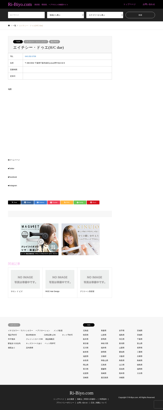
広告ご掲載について (99, 403)
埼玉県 (121, 339)
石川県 (85, 348)
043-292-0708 (30, 56)
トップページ (129, 4)
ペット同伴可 (50, 343)
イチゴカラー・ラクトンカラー (36, 42)
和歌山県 (104, 360)
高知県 (121, 369)
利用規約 (103, 399)
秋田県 (85, 335)
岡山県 (85, 365)
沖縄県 (121, 378)
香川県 (85, 369)
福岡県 (139, 369)
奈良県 (85, 360)
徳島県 (139, 365)
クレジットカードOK (34, 339)
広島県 (103, 365)
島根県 (139, 360)
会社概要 (70, 399)
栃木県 (85, 339)
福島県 (121, 335)
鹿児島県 (104, 378)
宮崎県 (85, 378)
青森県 (103, 331)
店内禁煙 (29, 348)
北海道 (85, 331)
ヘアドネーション (43, 331)
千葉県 (18, 42)
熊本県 (121, 373)
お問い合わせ (149, 4)
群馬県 (103, 339)
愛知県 (121, 352)
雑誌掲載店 (49, 339)
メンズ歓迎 (58, 331)
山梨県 (121, 348)
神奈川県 (104, 343)
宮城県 (139, 331)
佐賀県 (85, 373)
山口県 (121, 365)
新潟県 (121, 343)
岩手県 (121, 331)
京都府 (103, 356)
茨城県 (139, 335)
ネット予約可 (67, 335)
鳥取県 (121, 360)
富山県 (139, 343)
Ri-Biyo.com (81, 393)
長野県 (139, 348)
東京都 (85, 343)
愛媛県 (103, 369)
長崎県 (103, 373)
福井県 (103, 348)
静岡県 (103, 352)
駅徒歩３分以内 (14, 343)
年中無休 (11, 339)
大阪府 (121, 356)
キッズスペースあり (34, 343)
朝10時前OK (31, 335)
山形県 (103, 335)
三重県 (139, 352)
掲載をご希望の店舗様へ (87, 399)
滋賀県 (85, 356)
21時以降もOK (50, 335)
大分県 (139, 373)
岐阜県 (85, 352)
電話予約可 (54, 42)
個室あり (11, 348)
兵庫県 (139, 356)
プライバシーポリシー (65, 403)
